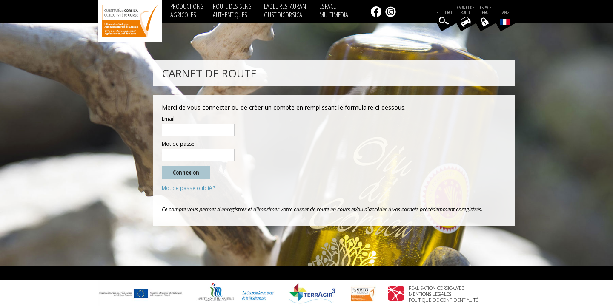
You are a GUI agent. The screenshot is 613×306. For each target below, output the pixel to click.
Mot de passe (178, 144)
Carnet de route (465, 10)
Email (168, 119)
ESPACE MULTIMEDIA (333, 10)
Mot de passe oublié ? (188, 188)
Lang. (505, 17)
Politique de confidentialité (443, 300)
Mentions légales (430, 294)
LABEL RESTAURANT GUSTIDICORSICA (286, 10)
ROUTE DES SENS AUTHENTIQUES (232, 10)
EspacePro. (485, 10)
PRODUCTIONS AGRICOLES (186, 10)
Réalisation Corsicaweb (436, 288)
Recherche (445, 12)
